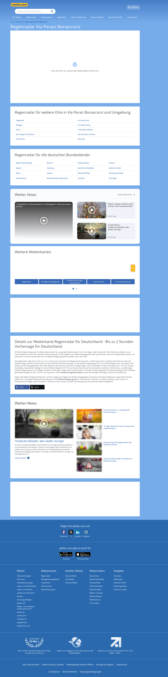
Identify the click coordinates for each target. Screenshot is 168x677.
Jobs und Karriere (31, 661)
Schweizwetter (95, 579)
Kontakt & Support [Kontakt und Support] (105, 661)
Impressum (121, 661)
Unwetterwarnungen (25, 579)
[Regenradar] (26, 267)
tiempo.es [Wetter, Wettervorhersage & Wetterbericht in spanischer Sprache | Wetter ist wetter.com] (21, 609)
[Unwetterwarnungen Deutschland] (74, 267)
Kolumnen (21, 576)
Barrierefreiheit (70, 668)
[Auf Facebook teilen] (22, 384)
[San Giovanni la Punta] (106, 131)
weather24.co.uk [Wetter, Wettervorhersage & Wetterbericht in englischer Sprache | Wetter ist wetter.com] (23, 622)
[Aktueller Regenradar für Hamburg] (50, 165)
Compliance (54, 668)
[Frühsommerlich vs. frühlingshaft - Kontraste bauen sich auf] (105, 414)
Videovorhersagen (24, 572)
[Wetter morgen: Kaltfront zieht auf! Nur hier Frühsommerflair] (106, 207)
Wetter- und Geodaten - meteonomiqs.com (26, 604)
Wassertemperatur (48, 586)
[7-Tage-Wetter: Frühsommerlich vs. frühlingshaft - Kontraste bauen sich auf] (44, 217)
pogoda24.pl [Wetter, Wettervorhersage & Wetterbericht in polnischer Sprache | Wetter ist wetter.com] (22, 619)
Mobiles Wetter (74, 567)
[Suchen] (69, 4)
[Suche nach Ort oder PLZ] (52, 4)
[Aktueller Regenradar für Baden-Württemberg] (24, 160)
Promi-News (94, 600)
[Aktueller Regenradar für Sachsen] (112, 160)
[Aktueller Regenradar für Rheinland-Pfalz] (84, 170)
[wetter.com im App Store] (83, 553)
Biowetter (117, 572)
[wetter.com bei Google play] (66, 553)
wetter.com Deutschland (26, 583)
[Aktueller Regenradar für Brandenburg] (21, 175)
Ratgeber (119, 567)
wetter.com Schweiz (24, 586)
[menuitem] (17, 14)
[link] (17, 14)
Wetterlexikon (95, 596)
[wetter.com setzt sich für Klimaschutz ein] (75, 644)
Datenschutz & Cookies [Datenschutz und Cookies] (53, 661)
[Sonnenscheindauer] (123, 267)
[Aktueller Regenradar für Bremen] (50, 160)
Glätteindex (118, 576)
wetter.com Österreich (25, 589)
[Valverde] (106, 135)
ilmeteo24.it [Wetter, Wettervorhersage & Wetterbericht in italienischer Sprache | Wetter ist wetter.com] (21, 616)
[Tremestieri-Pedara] (106, 126)
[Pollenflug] (133, 4)
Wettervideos (97, 567)
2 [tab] (77, 285)
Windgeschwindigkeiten (50, 576)
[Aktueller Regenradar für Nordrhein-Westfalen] (86, 165)
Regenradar (45, 572)
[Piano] (44, 126)
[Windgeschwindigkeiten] (50, 267)
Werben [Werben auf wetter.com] (20, 593)
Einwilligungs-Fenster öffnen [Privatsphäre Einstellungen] (79, 661)
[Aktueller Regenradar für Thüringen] (113, 175)
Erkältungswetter (120, 583)
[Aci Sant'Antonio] (106, 121)
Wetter (21, 567)
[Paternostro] (44, 135)
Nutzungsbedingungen (90, 668)
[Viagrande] (44, 117)
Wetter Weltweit (96, 593)
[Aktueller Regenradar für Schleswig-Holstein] (116, 170)
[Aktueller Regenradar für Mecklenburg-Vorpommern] (57, 175)
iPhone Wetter (70, 572)
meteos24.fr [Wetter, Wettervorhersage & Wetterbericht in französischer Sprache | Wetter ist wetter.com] (21, 612)
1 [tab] (73, 285)
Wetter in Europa (96, 589)
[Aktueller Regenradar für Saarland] (81, 175)
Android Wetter (71, 579)
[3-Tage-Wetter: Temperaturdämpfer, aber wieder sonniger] (106, 228)
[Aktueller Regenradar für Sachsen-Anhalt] (115, 165)
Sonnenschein (46, 583)
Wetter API (21, 600)
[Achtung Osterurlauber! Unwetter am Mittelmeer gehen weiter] (105, 462)
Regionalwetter (95, 586)
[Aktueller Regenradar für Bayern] (18, 165)
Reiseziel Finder (120, 579)
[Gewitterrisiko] (99, 267)
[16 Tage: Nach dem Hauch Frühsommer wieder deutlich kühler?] (105, 430)
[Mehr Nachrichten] (126, 191)
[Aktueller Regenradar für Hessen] (49, 170)
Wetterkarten (20, 19)
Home (12, 19)
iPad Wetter (69, 576)
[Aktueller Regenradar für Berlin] (18, 170)
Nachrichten (94, 572)
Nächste (133, 265)
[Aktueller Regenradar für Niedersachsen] (83, 160)
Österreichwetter (96, 583)
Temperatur (45, 579)
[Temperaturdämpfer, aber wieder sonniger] (42, 432)
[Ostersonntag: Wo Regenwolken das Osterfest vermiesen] (105, 446)
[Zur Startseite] (19, 5)
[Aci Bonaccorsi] (106, 117)
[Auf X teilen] (37, 384)
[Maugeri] (44, 121)
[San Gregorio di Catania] (44, 131)
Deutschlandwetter (97, 576)
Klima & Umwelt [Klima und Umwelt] (120, 586)
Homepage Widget (24, 596)
